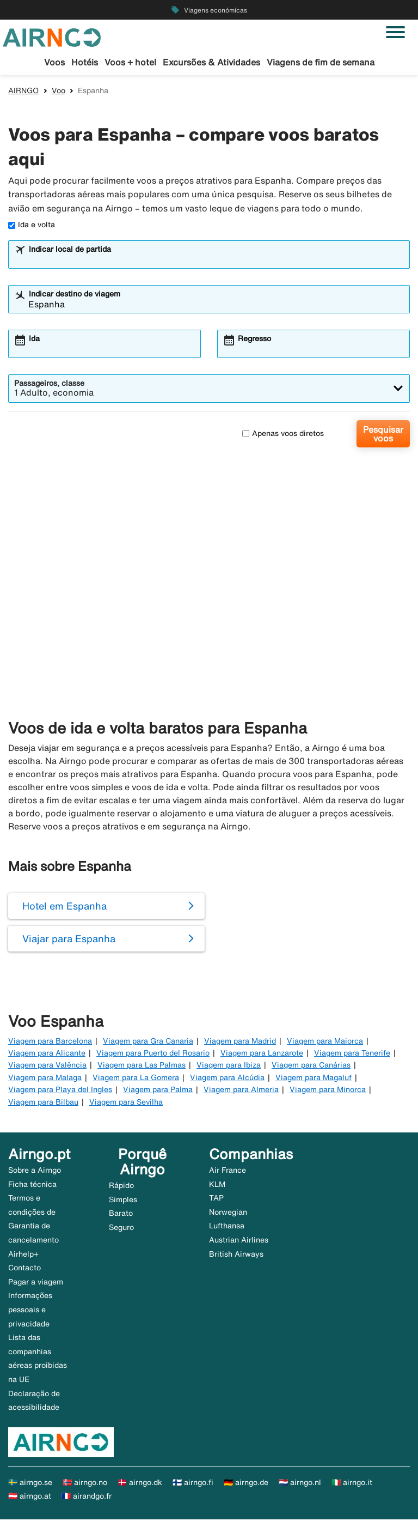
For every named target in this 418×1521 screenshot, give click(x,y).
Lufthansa (226, 1227)
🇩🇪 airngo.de (246, 1484)
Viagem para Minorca (328, 1091)
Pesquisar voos (383, 435)
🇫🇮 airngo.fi (193, 1484)
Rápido (121, 1187)
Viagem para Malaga (45, 1079)
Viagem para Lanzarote (261, 1054)
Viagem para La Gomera (136, 1079)
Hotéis (84, 62)
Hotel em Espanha (64, 907)
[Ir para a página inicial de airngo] (52, 36)
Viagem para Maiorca (325, 1042)
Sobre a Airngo (34, 1171)
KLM (217, 1186)
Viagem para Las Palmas (141, 1066)
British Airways (236, 1255)
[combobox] (216, 261)
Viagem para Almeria (241, 1091)
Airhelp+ (23, 1255)
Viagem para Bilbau (43, 1103)
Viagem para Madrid (240, 1042)
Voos (54, 62)
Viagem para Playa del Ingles (60, 1091)
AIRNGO (23, 92)
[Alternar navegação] (395, 32)
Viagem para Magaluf (313, 1079)
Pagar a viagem (35, 1283)
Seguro (121, 1229)
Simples (123, 1201)
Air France (227, 1171)
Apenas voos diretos (283, 435)
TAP (216, 1199)
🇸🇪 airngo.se (30, 1484)
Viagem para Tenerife (352, 1054)
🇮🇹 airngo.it (351, 1484)
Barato (121, 1215)
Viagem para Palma (158, 1091)
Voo (58, 92)
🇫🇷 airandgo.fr (87, 1497)
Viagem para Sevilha (126, 1103)
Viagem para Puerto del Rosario (153, 1054)
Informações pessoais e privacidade (30, 1311)
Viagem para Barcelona (50, 1042)
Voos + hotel (130, 62)
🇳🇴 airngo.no (85, 1484)
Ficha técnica (32, 1186)
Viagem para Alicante (46, 1054)
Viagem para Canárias (311, 1066)
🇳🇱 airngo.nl (300, 1484)
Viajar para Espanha (68, 940)
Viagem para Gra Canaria (148, 1042)
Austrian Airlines (238, 1241)
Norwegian (228, 1213)
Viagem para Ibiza (228, 1066)
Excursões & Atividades (211, 62)
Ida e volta (31, 226)
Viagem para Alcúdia (227, 1079)
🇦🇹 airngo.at (29, 1497)
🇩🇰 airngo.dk (140, 1484)
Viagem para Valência (47, 1066)
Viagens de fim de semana (320, 62)
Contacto (24, 1269)
